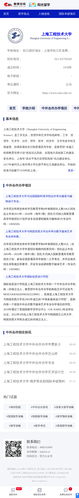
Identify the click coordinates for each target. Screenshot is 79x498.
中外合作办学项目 (54, 108)
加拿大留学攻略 (64, 407)
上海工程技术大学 (56, 34)
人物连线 (45, 13)
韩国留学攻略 (39, 416)
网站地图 (11, 469)
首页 (7, 13)
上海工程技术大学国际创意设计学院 (26, 276)
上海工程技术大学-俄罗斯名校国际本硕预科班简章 (39, 381)
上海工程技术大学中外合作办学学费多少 (32, 344)
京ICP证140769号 (55, 469)
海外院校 (15, 407)
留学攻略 (15, 425)
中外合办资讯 (39, 407)
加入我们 (41, 469)
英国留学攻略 (14, 416)
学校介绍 (28, 108)
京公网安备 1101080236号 (57, 473)
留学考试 (39, 425)
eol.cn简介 (21, 469)
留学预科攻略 (64, 416)
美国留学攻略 (64, 425)
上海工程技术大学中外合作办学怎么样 (30, 353)
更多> (71, 170)
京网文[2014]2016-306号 (33, 473)
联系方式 (32, 469)
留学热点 (25, 13)
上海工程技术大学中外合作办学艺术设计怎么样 (36, 372)
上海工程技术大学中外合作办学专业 (28, 363)
